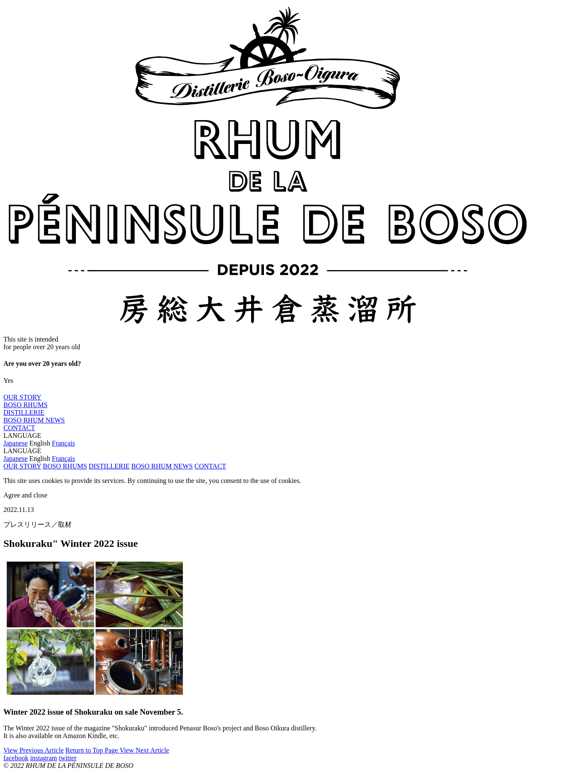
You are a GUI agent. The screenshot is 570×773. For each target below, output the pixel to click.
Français (63, 443)
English (39, 443)
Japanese (15, 443)
